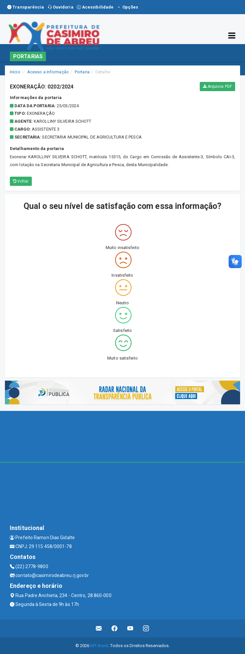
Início (15, 71)
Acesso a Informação (48, 71)
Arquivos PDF (217, 86)
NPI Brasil (99, 645)
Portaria (82, 71)
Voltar (21, 181)
